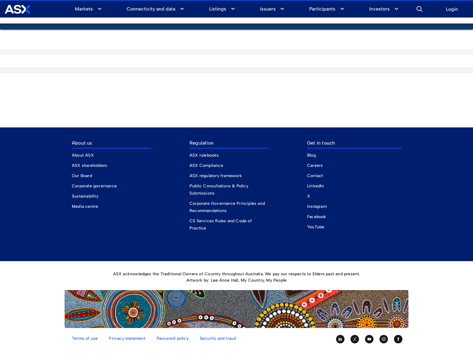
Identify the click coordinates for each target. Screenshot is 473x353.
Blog (311, 155)
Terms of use (85, 338)
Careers (315, 165)
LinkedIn (315, 186)
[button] (419, 8)
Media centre (85, 206)
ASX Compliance (206, 165)
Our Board (82, 175)
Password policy (173, 338)
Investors (379, 9)
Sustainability (85, 196)
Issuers (268, 9)
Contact (315, 175)
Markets (84, 9)
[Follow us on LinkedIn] (340, 339)
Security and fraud (218, 338)
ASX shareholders (90, 165)
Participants (322, 9)
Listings (217, 9)
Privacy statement (127, 338)
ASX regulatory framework (215, 175)
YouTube (315, 227)
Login (452, 9)
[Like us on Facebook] (398, 339)
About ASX (83, 155)
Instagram (317, 206)
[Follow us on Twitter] (355, 339)
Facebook (316, 216)
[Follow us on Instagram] (383, 339)
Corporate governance (94, 186)
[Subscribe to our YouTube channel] (369, 339)
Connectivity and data (151, 9)
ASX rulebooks (204, 155)
